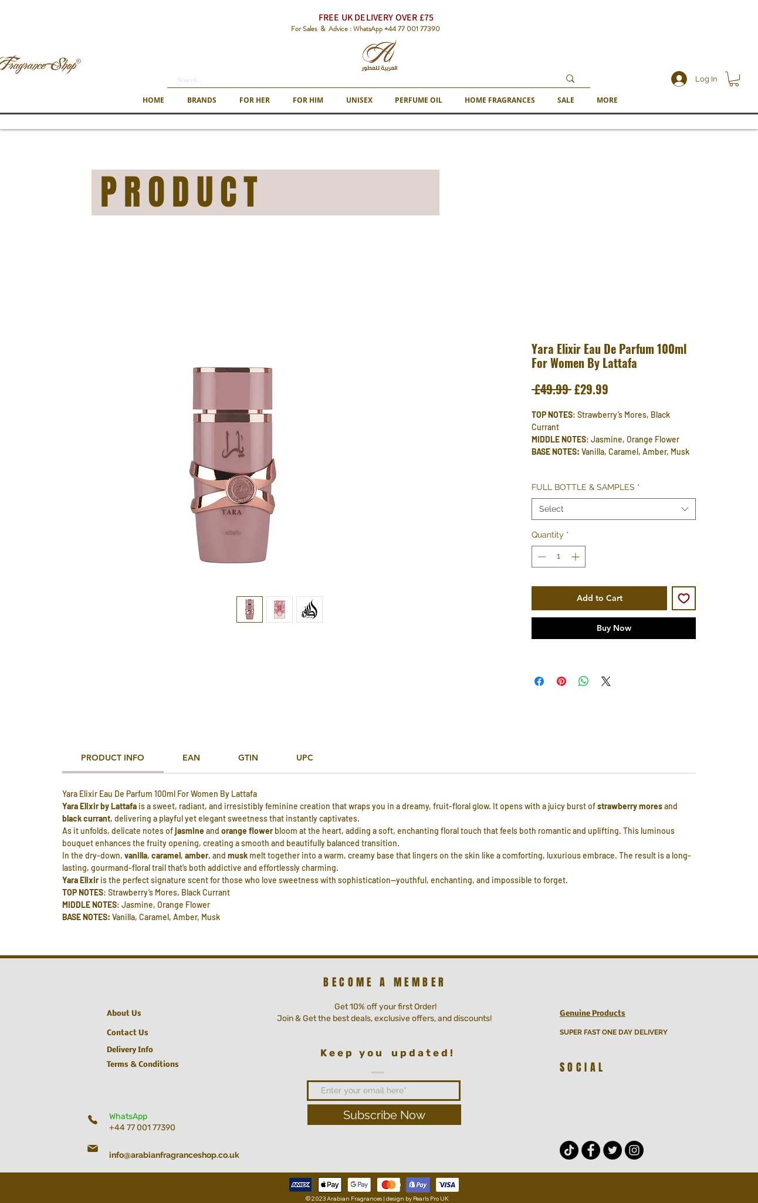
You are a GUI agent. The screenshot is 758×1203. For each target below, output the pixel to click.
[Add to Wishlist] (684, 598)
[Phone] (93, 1120)
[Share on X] (606, 681)
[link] (112, 757)
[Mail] (92, 1148)
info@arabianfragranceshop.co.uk (174, 1155)
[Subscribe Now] (384, 1114)
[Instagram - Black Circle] (634, 1150)
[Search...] (359, 80)
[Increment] (576, 556)
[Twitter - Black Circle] (612, 1150)
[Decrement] (540, 556)
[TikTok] (569, 1150)
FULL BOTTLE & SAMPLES (586, 487)
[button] (201, 100)
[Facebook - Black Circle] (590, 1150)
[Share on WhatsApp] (584, 681)
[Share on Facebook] (539, 681)
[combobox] (614, 509)
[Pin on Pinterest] (561, 681)
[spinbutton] (558, 556)
